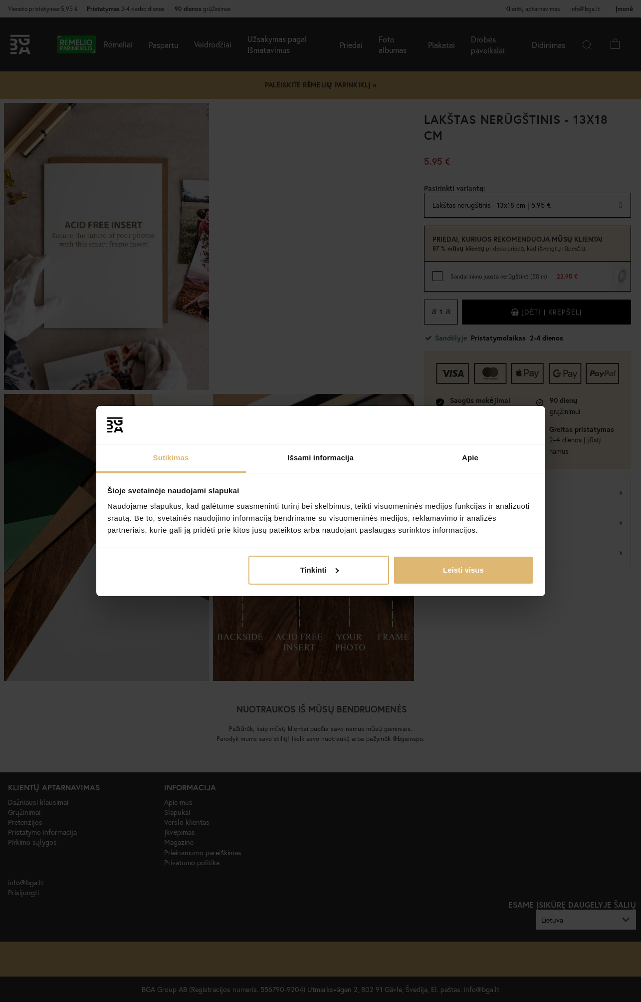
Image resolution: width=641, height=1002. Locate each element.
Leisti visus (463, 570)
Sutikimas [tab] (171, 457)
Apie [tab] (470, 457)
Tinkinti (319, 570)
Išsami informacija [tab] (320, 457)
